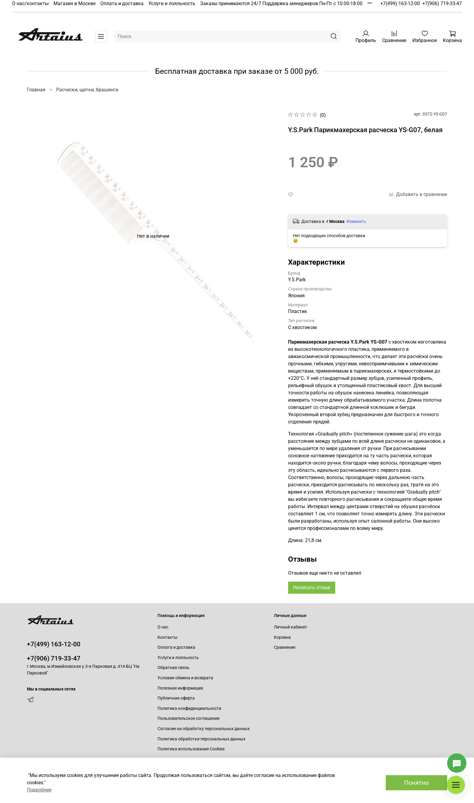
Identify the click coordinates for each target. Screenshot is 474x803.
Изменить (356, 221)
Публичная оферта (176, 698)
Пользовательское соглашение (188, 718)
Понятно (416, 782)
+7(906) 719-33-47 (442, 3)
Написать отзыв (311, 587)
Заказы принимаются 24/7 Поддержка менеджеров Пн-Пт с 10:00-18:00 (281, 3)
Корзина (282, 637)
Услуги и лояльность (171, 3)
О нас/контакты (30, 3)
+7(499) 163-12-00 (400, 3)
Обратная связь (173, 667)
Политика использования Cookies (191, 749)
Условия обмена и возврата (185, 678)
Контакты (167, 637)
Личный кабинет (290, 627)
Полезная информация (180, 688)
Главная (36, 90)
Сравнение (284, 647)
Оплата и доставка (122, 3)
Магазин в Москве (75, 3)
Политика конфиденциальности (189, 708)
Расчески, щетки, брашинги (87, 90)
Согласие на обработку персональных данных (203, 728)
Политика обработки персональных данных (201, 739)
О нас (162, 627)
